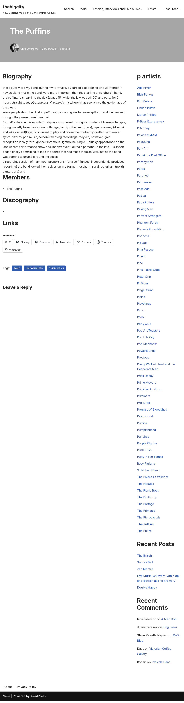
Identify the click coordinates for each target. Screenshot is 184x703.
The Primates (146, 512)
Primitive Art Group (150, 390)
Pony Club (144, 324)
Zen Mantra (145, 571)
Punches (143, 438)
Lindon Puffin (34, 269)
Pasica (141, 196)
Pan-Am (142, 148)
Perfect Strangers (149, 216)
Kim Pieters (145, 101)
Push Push (144, 451)
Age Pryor (144, 88)
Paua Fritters (146, 203)
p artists (65, 48)
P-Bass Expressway (150, 121)
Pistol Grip (144, 277)
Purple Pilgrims (147, 444)
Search (69, 9)
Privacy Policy (26, 689)
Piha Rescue (145, 250)
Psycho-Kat (145, 417)
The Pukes (144, 532)
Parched (143, 176)
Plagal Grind (145, 291)
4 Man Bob (169, 621)
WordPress (38, 698)
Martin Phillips (147, 115)
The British (144, 557)
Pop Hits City (146, 338)
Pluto (140, 311)
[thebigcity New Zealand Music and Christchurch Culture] (29, 9)
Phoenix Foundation (151, 230)
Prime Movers (147, 384)
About (7, 689)
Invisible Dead (161, 664)
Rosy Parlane (146, 465)
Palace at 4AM (147, 135)
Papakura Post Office (152, 155)
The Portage (145, 505)
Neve (6, 698)
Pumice (142, 424)
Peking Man (145, 209)
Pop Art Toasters (149, 331)
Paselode (143, 189)
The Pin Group (147, 499)
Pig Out (142, 243)
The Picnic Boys (148, 492)
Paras (141, 169)
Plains (141, 297)
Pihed (141, 257)
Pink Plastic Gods (149, 270)
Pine (140, 264)
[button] (141, 9)
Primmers (143, 397)
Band (17, 269)
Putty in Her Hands (150, 458)
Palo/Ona (143, 142)
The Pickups (145, 485)
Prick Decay (145, 377)
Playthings (144, 304)
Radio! (83, 9)
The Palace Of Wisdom (153, 478)
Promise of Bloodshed (152, 411)
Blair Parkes (145, 94)
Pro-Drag (143, 404)
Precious (143, 358)
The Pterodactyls (149, 519)
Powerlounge (146, 352)
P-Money (143, 128)
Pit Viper (143, 284)
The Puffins (56, 269)
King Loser (170, 629)
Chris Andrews (29, 48)
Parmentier (144, 182)
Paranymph (145, 162)
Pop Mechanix (147, 345)
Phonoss (143, 236)
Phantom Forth (147, 223)
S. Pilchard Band (148, 472)
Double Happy (147, 589)
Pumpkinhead (146, 431)
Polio (140, 318)
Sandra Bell (145, 564)
